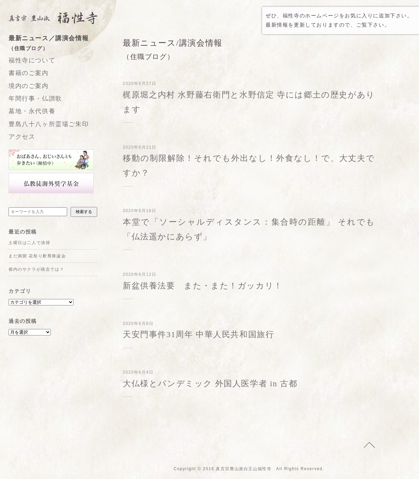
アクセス (22, 136)
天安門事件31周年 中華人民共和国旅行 (198, 334)
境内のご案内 (29, 86)
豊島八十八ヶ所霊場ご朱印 (49, 124)
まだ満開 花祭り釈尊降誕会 (37, 256)
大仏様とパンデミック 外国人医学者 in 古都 (210, 383)
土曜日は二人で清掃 (29, 242)
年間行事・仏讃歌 (35, 98)
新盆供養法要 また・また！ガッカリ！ (203, 285)
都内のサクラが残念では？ (36, 269)
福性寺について (32, 60)
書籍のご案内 (29, 73)
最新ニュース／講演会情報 (60, 44)
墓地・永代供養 (32, 111)
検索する (84, 211)
